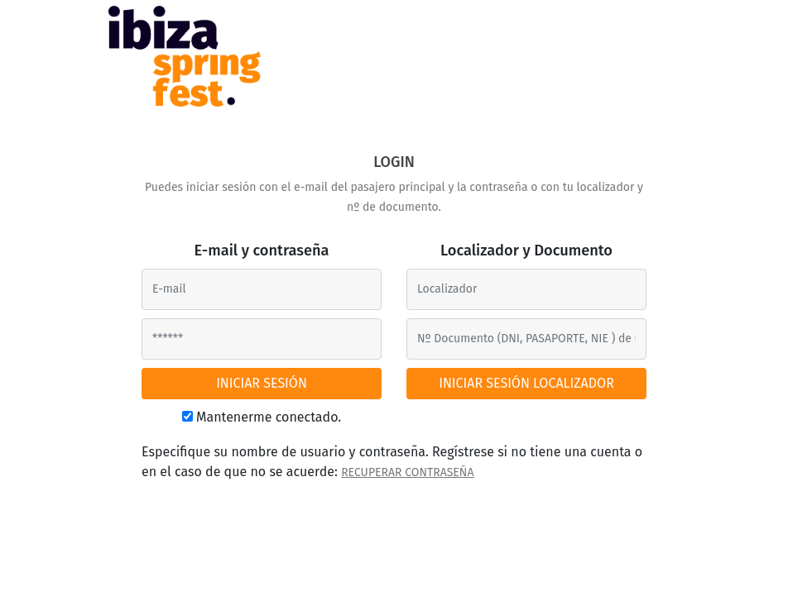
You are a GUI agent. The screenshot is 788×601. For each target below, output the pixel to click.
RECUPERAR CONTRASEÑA (407, 472)
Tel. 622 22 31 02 (506, 572)
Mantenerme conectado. (268, 417)
